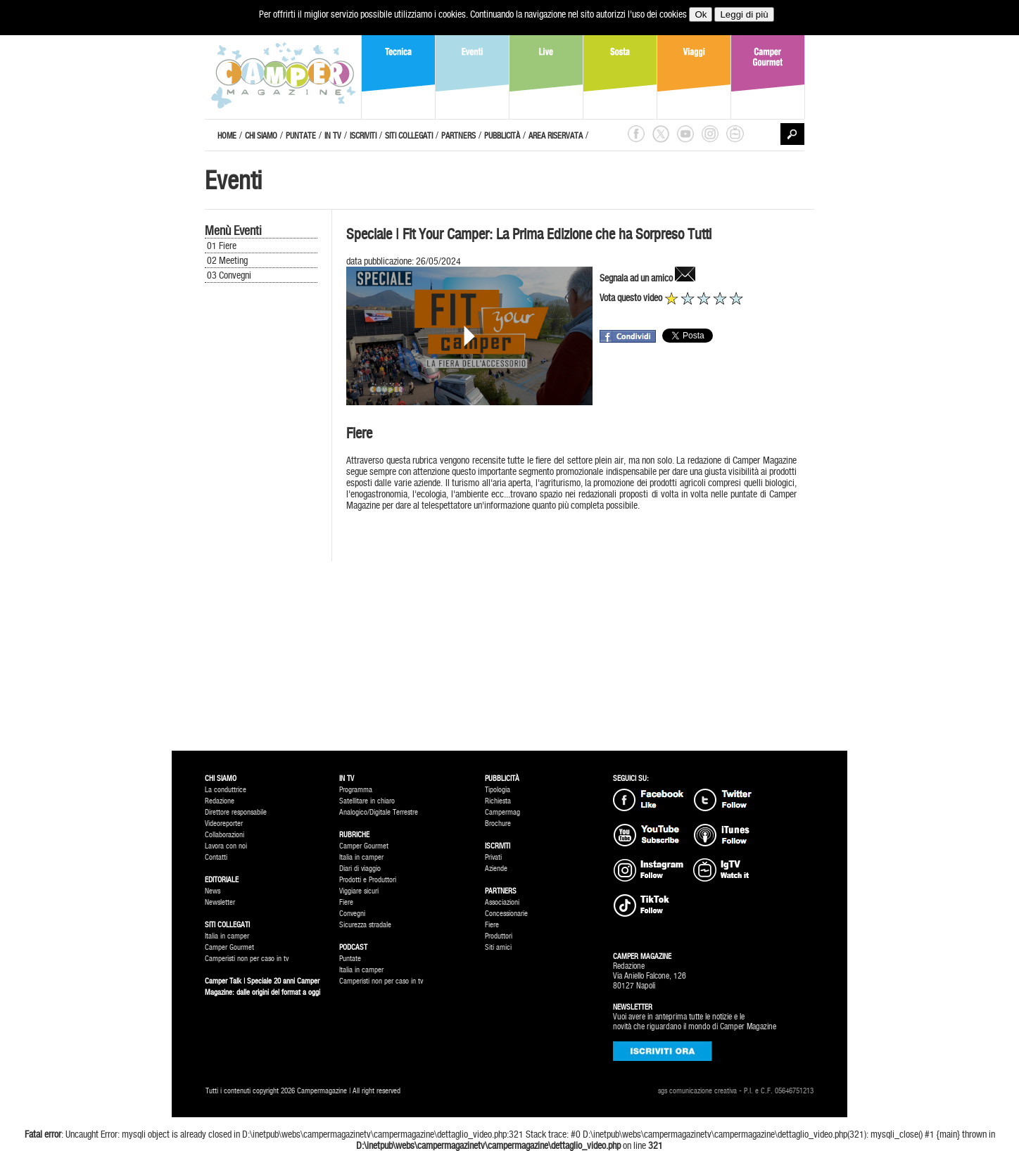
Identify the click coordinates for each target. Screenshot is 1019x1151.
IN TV (332, 136)
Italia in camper (227, 936)
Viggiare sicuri (359, 891)
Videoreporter (224, 823)
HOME (226, 136)
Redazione (219, 801)
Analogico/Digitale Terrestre (378, 812)
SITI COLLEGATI (409, 136)
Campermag (502, 812)
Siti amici (498, 947)
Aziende (496, 868)
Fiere (346, 902)
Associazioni (502, 902)
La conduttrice (225, 789)
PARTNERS (458, 136)
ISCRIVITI (363, 136)
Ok (701, 14)
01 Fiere (221, 245)
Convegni (352, 913)
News (212, 891)
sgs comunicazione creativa (697, 1090)
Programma (355, 789)
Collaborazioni (224, 834)
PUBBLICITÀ (502, 136)
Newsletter (220, 902)
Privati (493, 857)
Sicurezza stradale (365, 924)
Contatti (216, 857)
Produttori (498, 936)
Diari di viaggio (360, 868)
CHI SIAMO (261, 136)
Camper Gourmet (229, 947)
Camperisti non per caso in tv (247, 958)
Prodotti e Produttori (367, 879)
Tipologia (497, 789)
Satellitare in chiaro (367, 801)
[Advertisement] (261, 522)
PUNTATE (301, 136)
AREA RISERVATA (556, 136)
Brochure (498, 823)
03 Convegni (229, 275)
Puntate (350, 958)
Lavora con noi (226, 846)
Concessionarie (506, 913)
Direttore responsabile (236, 812)
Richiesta (498, 801)
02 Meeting (227, 260)
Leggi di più (744, 14)
